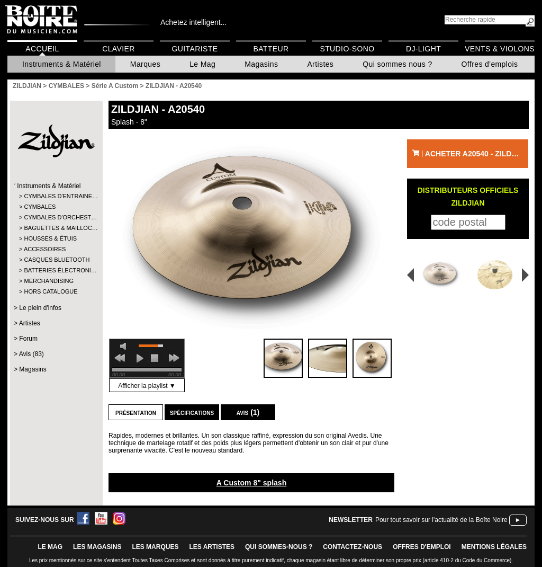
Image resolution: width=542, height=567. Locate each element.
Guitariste (195, 49)
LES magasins (97, 547)
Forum (28, 338)
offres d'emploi (422, 547)
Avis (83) (31, 354)
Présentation (135, 412)
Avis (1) (248, 412)
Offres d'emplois (490, 64)
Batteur (270, 49)
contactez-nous (352, 547)
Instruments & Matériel (61, 64)
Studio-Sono (347, 49)
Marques (145, 64)
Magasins (261, 64)
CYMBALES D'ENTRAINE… (56, 196)
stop (154, 358)
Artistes (320, 64)
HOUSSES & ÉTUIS (50, 238)
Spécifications (192, 412)
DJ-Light (423, 49)
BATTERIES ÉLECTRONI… (56, 270)
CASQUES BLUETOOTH (56, 259)
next (174, 358)
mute (125, 346)
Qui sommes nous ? (397, 64)
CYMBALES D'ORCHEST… (56, 217)
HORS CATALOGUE (50, 291)
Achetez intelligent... (193, 22)
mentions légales (494, 547)
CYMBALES (40, 206)
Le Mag (202, 64)
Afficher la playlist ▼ (146, 385)
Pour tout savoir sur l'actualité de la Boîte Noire (441, 520)
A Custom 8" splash (251, 483)
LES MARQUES (155, 547)
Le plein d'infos (40, 308)
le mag (50, 547)
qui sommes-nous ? (278, 547)
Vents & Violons (500, 49)
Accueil (42, 49)
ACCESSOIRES (45, 249)
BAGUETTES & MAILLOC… (56, 228)
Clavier (118, 49)
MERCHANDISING (49, 281)
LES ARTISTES (211, 547)
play (139, 358)
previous (119, 358)
